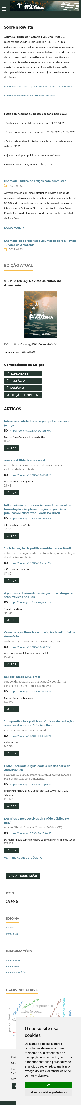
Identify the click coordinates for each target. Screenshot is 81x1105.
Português (12, 933)
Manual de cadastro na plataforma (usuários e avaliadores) (38, 86)
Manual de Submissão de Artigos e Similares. (29, 95)
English (10, 927)
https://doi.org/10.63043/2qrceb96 (30, 563)
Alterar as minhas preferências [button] (48, 1092)
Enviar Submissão (23, 876)
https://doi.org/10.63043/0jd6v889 (30, 475)
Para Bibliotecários (16, 972)
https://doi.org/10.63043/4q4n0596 (34, 344)
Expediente (19, 373)
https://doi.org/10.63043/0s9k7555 (30, 647)
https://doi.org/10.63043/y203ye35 (30, 833)
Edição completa (24, 395)
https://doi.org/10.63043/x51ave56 (30, 518)
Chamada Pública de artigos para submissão (35, 181)
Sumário (17, 388)
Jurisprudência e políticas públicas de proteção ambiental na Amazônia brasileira (40, 725)
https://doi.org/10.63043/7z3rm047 (31, 430)
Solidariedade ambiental (40, 681)
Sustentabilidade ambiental (40, 465)
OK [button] (48, 1084)
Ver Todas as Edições (21, 858)
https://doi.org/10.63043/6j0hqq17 (30, 602)
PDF (13, 448)
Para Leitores (13, 960)
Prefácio (17, 381)
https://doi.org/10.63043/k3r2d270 (30, 736)
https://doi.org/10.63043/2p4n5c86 (31, 691)
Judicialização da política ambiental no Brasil (40, 553)
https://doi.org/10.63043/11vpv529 (30, 784)
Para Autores (13, 966)
